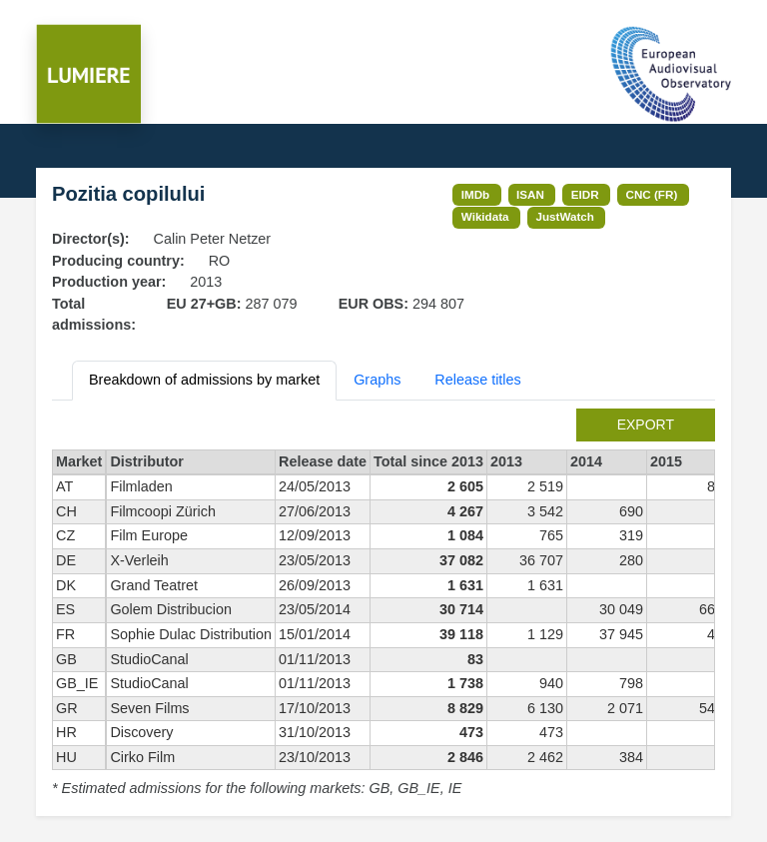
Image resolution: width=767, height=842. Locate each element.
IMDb (475, 194)
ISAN (530, 194)
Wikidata (485, 216)
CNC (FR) (652, 194)
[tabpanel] (383, 604)
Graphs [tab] (377, 380)
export (645, 424)
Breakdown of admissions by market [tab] (204, 380)
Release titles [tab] (477, 380)
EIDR (585, 194)
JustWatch (564, 216)
